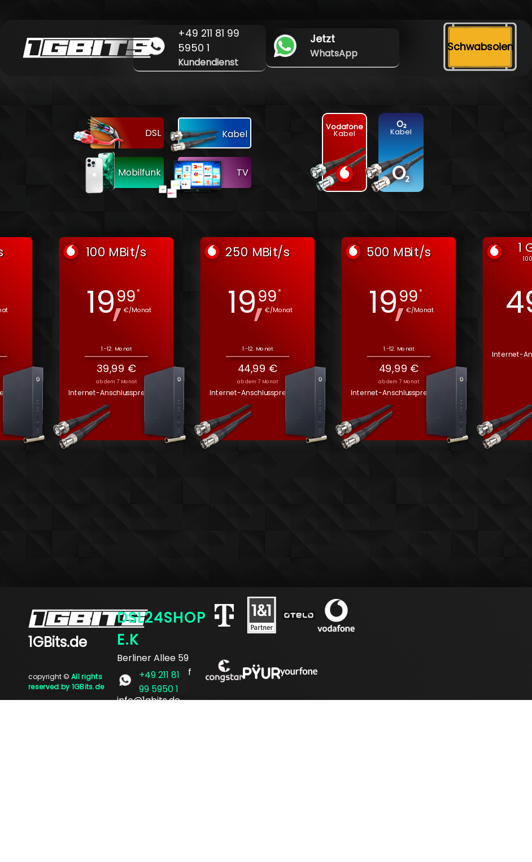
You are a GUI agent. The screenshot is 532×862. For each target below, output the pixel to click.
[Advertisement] (266, 779)
